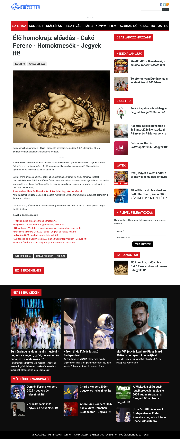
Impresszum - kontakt (60, 435)
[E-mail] (149, 237)
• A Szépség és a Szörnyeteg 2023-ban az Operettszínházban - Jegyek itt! (50, 239)
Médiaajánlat (39, 435)
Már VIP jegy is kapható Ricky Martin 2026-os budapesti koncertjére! (139, 353)
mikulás (61, 256)
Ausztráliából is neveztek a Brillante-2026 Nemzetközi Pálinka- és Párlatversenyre (148, 129)
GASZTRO (147, 26)
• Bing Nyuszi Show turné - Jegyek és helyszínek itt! (38, 224)
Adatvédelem (81, 435)
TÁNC (88, 26)
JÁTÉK (163, 26)
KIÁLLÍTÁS (54, 26)
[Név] (149, 231)
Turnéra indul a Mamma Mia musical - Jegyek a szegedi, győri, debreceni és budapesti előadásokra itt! (35, 355)
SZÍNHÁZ (19, 26)
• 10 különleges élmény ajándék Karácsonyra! (35, 221)
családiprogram (44, 256)
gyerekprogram (23, 256)
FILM (113, 26)
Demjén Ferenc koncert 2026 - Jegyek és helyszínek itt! (42, 390)
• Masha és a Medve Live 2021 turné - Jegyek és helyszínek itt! (44, 231)
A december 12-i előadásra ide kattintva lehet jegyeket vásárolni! (48, 191)
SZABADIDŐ (129, 26)
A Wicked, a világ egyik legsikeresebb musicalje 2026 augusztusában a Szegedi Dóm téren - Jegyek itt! (140, 394)
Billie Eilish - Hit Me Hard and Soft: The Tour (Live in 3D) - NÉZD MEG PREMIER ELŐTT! (148, 194)
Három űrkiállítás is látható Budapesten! (81, 353)
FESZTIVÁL (73, 26)
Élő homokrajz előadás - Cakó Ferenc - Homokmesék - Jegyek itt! (148, 266)
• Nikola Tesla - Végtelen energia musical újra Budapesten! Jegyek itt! (47, 228)
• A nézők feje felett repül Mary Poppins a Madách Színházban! (44, 242)
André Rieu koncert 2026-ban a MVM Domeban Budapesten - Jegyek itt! (96, 407)
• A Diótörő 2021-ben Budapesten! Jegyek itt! (35, 235)
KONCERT (36, 26)
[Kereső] (151, 9)
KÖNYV (100, 26)
